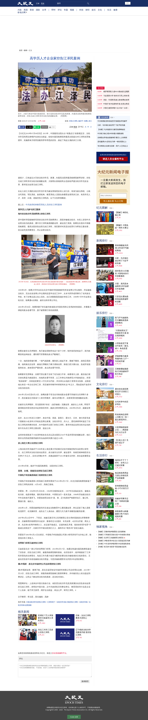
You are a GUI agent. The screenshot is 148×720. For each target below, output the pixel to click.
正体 (37, 3)
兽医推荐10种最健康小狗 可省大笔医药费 (122, 514)
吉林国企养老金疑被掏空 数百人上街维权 (112, 137)
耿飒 (86, 121)
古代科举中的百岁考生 (121, 403)
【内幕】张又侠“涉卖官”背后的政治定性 (111, 547)
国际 (38, 9)
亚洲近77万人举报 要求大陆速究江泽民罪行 (45, 618)
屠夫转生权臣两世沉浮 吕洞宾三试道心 (122, 391)
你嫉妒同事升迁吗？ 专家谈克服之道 (122, 501)
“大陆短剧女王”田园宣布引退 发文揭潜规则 (122, 333)
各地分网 (22, 13)
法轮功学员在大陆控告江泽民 (67, 602)
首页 (20, 50)
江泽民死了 (51, 602)
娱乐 (94, 9)
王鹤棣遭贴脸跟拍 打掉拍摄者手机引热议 (122, 371)
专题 (66, 9)
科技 (81, 9)
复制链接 (44, 127)
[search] (73, 3)
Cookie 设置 (74, 717)
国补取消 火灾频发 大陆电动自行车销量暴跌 (122, 273)
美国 (26, 9)
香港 (32, 9)
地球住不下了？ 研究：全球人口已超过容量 (121, 462)
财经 (88, 9)
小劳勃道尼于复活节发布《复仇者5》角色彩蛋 (121, 346)
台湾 (44, 9)
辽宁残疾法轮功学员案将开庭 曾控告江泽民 (83, 632)
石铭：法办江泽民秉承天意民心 (83, 616)
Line (36, 127)
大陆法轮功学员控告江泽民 (36, 602)
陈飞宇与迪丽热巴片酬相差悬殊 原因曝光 (121, 320)
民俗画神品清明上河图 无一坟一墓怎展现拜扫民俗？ (122, 417)
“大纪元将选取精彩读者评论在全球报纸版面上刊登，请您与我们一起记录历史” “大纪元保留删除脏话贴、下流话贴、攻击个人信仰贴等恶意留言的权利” (55, 670)
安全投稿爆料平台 (59, 653)
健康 (115, 9)
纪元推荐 (104, 117)
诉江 (90, 121)
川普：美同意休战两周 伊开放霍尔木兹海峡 (122, 286)
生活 (109, 9)
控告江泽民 (73, 121)
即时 (53, 9)
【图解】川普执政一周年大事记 (121, 226)
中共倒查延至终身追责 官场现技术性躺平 (113, 121)
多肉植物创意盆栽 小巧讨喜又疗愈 (122, 488)
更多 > (112, 117)
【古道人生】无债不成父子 (121, 441)
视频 (72, 9)
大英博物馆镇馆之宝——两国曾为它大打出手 (121, 429)
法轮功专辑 (83, 602)
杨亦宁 (80, 121)
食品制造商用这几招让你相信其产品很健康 (121, 475)
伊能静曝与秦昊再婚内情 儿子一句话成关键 (122, 358)
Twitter (29, 127)
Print (52, 127)
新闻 (25, 50)
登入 (127, 3)
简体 (42, 3)
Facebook (21, 127)
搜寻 (87, 3)
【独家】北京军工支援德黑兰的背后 (110, 538)
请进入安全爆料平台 (113, 159)
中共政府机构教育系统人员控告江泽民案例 (44, 205)
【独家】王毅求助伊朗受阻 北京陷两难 (111, 532)
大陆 (19, 9)
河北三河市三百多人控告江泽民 (45, 631)
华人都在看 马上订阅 (113, 201)
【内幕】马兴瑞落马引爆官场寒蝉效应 (111, 129)
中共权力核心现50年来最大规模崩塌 (110, 133)
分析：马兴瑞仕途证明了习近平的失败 (111, 125)
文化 (100, 9)
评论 (60, 9)
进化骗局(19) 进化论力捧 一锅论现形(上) (112, 141)
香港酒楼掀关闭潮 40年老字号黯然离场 (122, 248)
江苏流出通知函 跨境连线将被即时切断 (121, 299)
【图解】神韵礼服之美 (121, 213)
